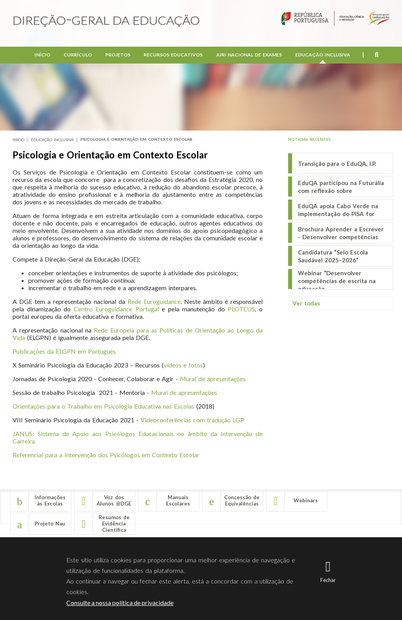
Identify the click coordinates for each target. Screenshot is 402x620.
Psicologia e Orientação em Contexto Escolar (136, 139)
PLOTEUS (241, 309)
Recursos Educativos (173, 55)
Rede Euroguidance (154, 301)
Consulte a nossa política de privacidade (120, 602)
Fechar (328, 580)
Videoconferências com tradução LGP (192, 420)
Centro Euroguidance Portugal (116, 309)
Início (42, 55)
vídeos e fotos (183, 365)
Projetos (117, 55)
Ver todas (306, 303)
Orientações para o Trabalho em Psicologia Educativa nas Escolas (103, 406)
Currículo (78, 55)
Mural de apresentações (213, 378)
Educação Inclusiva (322, 55)
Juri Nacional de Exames (249, 55)
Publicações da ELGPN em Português (64, 351)
